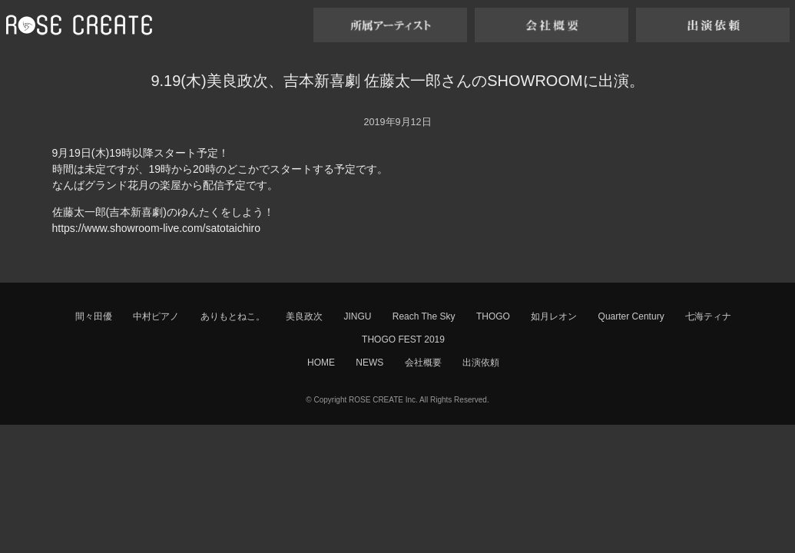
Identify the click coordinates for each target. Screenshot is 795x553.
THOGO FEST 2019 (403, 339)
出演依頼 (480, 362)
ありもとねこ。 (232, 316)
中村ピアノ (156, 316)
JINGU (357, 316)
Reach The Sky (424, 316)
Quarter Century (631, 316)
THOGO (493, 316)
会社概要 (423, 362)
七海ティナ (708, 316)
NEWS (369, 362)
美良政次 (304, 316)
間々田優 (93, 316)
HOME (321, 362)
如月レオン (554, 316)
